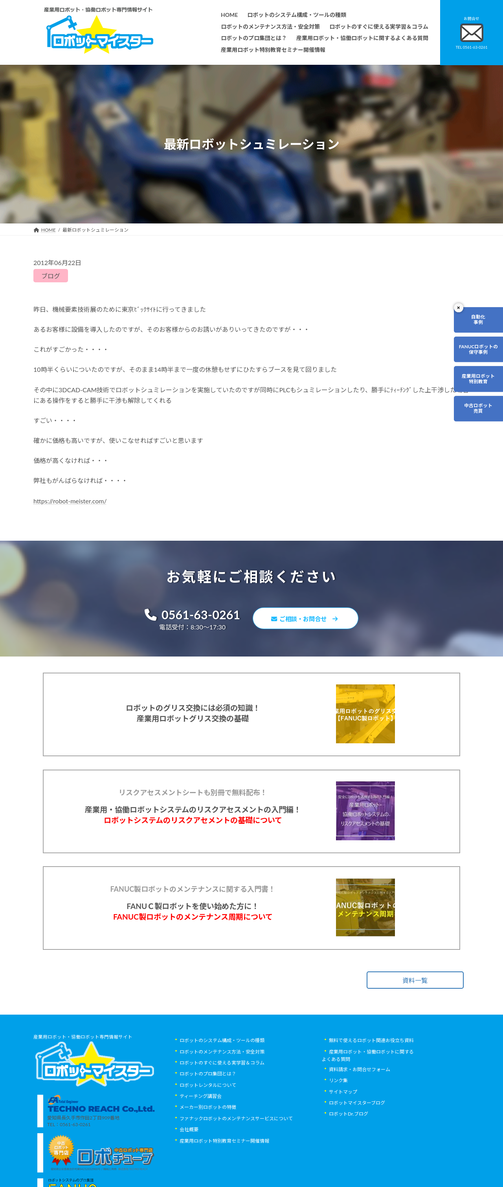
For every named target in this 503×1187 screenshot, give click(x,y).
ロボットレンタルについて (208, 1112)
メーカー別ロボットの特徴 (208, 1135)
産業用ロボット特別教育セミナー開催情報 (224, 1168)
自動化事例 (478, 320)
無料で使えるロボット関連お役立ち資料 (371, 1067)
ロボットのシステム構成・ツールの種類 (222, 1067)
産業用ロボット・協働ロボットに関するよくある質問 (368, 1082)
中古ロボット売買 (478, 410)
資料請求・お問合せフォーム (359, 1096)
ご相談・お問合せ (306, 619)
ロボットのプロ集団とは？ (208, 1101)
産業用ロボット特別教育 (478, 380)
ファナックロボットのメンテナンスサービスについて (236, 1146)
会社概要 (189, 1157)
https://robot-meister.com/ (70, 501)
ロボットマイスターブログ (357, 1130)
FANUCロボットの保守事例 (478, 350)
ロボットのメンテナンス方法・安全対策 (222, 1079)
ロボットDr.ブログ (348, 1141)
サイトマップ (343, 1119)
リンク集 (338, 1108)
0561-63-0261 (189, 615)
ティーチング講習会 (201, 1123)
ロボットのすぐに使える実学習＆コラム (222, 1090)
